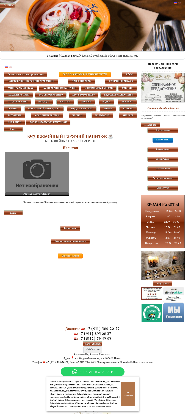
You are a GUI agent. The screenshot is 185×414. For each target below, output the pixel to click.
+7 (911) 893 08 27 (95, 334)
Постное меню (163, 130)
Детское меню (163, 169)
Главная (52, 56)
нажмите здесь (58, 397)
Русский (175, 3)
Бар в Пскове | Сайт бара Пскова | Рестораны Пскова (92, 8)
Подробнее (150, 125)
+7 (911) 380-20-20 (103, 329)
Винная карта (162, 149)
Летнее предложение (163, 178)
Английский (179, 3)
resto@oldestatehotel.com (138, 362)
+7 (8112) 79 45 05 (95, 339)
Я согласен (128, 394)
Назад (13, 129)
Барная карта (70, 56)
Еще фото (163, 284)
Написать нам (93, 344)
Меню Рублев (163, 159)
